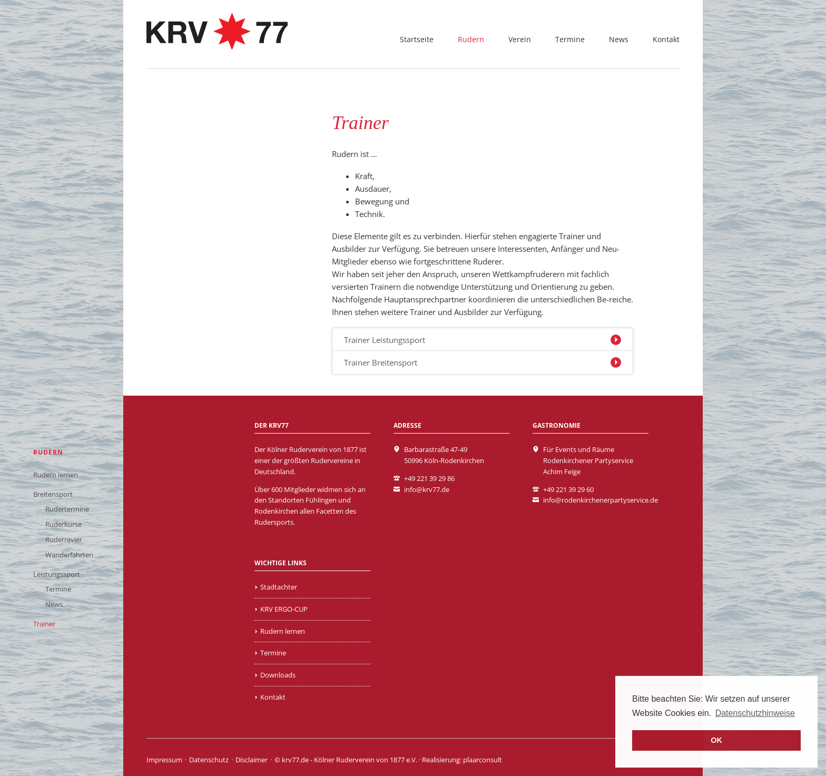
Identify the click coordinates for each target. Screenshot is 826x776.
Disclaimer (251, 759)
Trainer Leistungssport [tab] (384, 340)
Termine (570, 39)
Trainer (44, 623)
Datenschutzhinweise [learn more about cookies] (755, 713)
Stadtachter (278, 587)
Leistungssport (56, 574)
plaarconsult (482, 759)
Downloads (278, 675)
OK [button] (716, 740)
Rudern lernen (55, 474)
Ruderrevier (63, 539)
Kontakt (666, 39)
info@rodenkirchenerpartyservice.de (600, 500)
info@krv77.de (426, 489)
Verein (519, 39)
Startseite (417, 39)
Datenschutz (209, 759)
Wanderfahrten (69, 554)
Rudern (471, 39)
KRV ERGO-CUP (284, 609)
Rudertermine (67, 509)
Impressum (164, 759)
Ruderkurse (63, 524)
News (618, 39)
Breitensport (53, 494)
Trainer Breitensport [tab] (380, 362)
